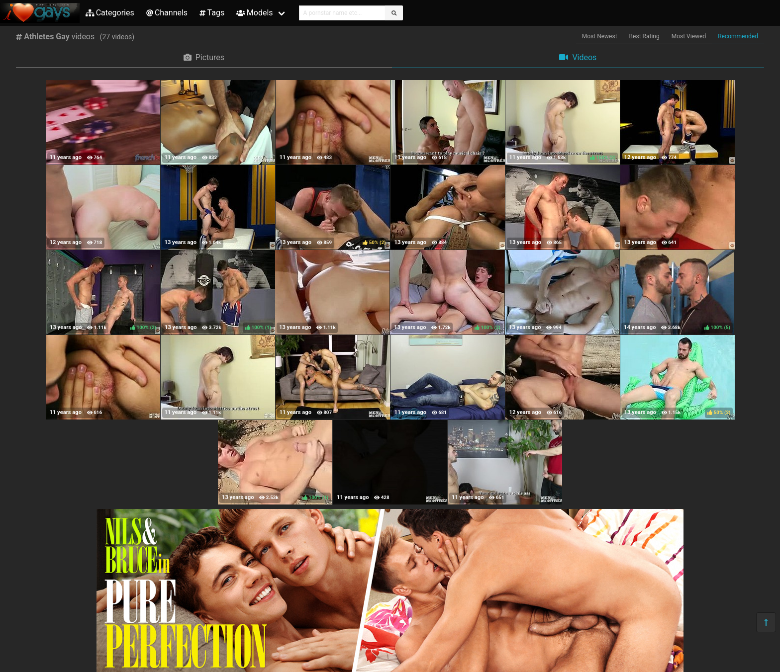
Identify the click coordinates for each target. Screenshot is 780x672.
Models (254, 12)
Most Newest (599, 36)
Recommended (738, 36)
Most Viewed (689, 36)
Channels (167, 12)
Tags (211, 12)
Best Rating (644, 36)
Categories (110, 12)
